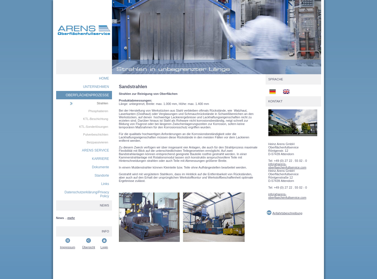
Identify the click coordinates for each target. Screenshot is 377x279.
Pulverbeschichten (95, 134)
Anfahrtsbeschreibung (287, 213)
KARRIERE (100, 159)
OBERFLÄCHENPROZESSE (87, 95)
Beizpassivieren (97, 142)
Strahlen (102, 103)
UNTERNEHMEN (96, 87)
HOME (104, 78)
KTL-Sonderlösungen (93, 126)
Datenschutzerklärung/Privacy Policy (87, 194)
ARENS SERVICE (95, 150)
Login (104, 247)
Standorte (101, 175)
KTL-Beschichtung (95, 119)
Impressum (67, 247)
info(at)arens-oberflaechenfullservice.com (287, 165)
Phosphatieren (98, 111)
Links (105, 184)
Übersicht (88, 247)
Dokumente (100, 167)
